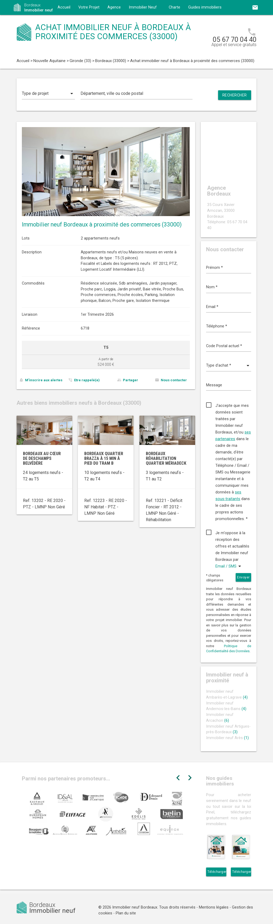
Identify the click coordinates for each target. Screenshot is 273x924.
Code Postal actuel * (224, 346)
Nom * (212, 287)
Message (214, 385)
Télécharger (216, 872)
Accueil (64, 7)
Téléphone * (216, 326)
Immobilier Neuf (143, 7)
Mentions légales (213, 907)
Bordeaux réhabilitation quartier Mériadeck (166, 458)
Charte (174, 7)
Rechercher (234, 95)
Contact (64, 22)
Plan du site (126, 913)
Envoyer (243, 577)
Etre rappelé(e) (87, 380)
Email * (212, 307)
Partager (130, 380)
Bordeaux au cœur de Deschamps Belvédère (42, 458)
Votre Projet (88, 7)
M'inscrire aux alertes (43, 380)
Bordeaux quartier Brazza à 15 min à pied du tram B (103, 458)
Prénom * (214, 267)
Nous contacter (174, 380)
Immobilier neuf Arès (227, 738)
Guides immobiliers (205, 7)
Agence (114, 7)
